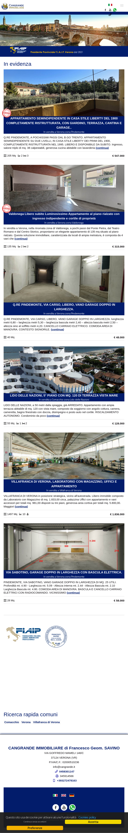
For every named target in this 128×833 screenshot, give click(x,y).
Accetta (93, 822)
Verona (26, 722)
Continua (102, 147)
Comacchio (11, 722)
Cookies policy (87, 817)
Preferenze (35, 828)
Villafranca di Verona (46, 722)
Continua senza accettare (35, 821)
